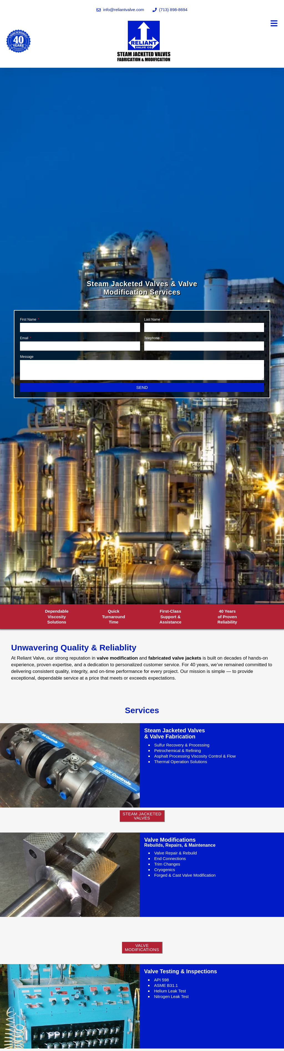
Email (24, 338)
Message (27, 357)
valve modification (117, 658)
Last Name (152, 319)
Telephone (152, 338)
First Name (28, 319)
